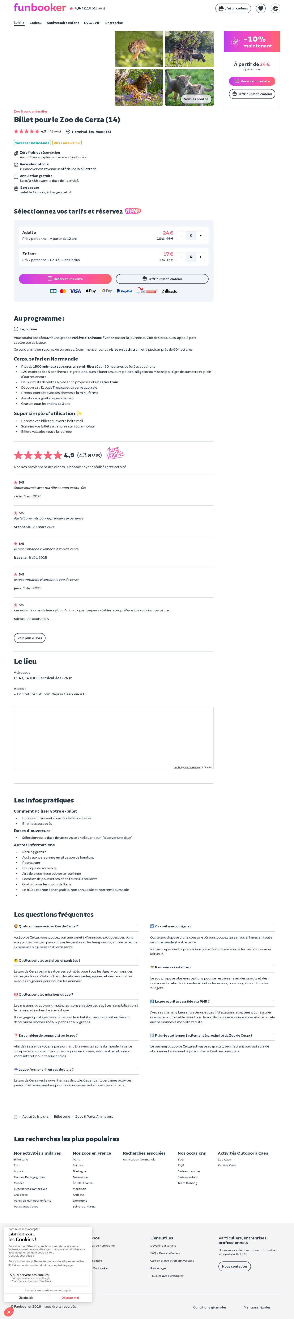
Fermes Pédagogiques (29, 1177)
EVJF (181, 1165)
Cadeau (36, 23)
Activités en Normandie (139, 1159)
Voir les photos (196, 99)
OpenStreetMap (192, 767)
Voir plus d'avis (29, 638)
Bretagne (79, 1171)
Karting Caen (227, 1165)
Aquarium (20, 1171)
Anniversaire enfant (63, 23)
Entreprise (114, 23)
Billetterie (21, 1159)
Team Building (187, 1183)
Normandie (81, 1177)
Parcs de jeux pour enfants (32, 1200)
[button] (261, 8)
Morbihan (79, 1189)
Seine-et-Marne (84, 1206)
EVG (181, 1159)
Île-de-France (83, 1183)
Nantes (78, 1165)
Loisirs (19, 22)
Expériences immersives (30, 1189)
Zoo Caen (224, 1159)
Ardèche (78, 1194)
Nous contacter (234, 1266)
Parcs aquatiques (26, 1206)
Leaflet (177, 767)
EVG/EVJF (92, 23)
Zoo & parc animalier (30, 111)
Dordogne (80, 1200)
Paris (76, 1159)
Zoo (150, 338)
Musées (19, 1183)
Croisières (21, 1194)
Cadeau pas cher (189, 1171)
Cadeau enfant (188, 1177)
